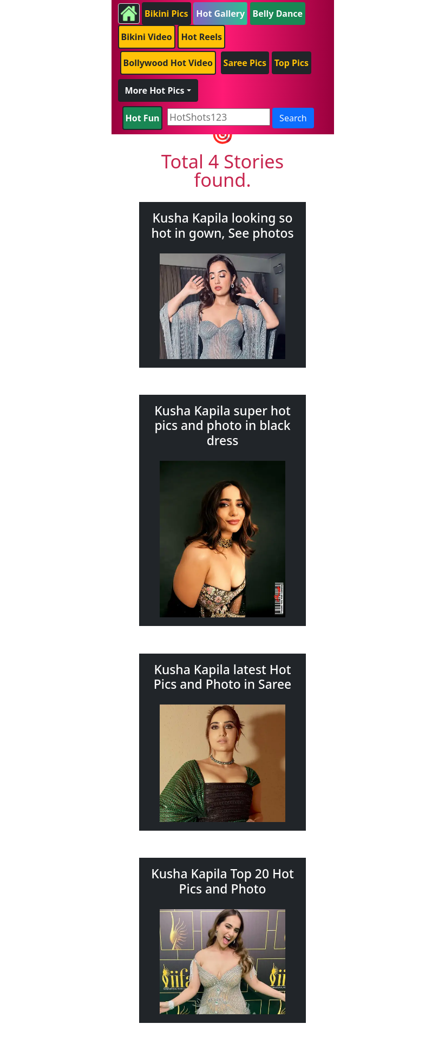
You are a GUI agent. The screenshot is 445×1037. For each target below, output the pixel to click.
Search (293, 118)
